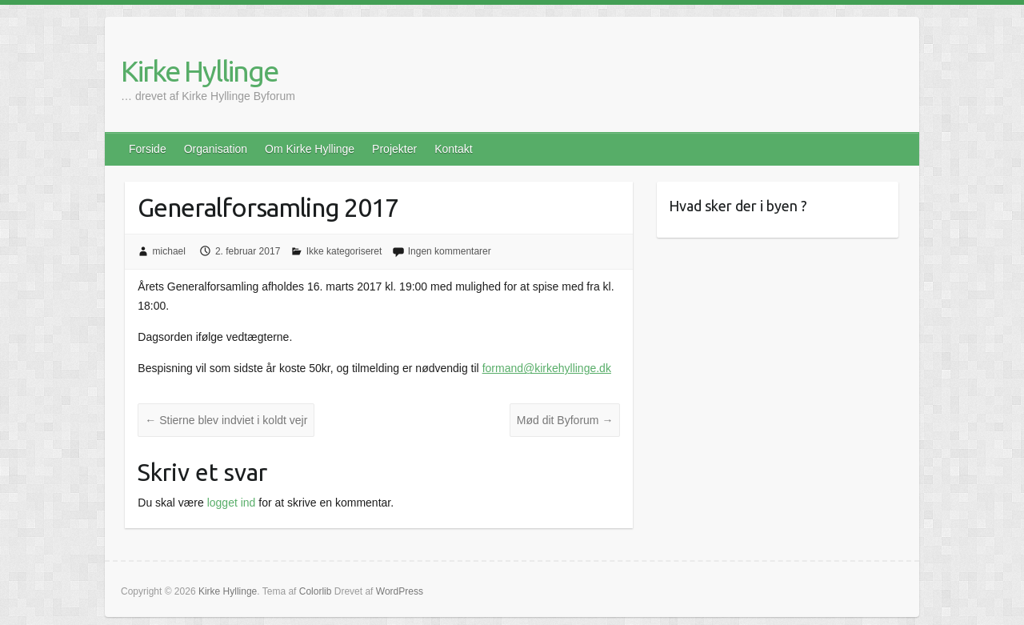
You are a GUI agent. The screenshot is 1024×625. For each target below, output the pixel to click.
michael (169, 251)
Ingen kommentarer (449, 251)
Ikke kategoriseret (344, 251)
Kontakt (453, 148)
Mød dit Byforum (565, 420)
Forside (147, 148)
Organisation (215, 148)
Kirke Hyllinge (199, 70)
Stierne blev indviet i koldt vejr (226, 420)
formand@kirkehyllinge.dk (546, 368)
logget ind (231, 502)
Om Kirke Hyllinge (309, 148)
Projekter (394, 148)
